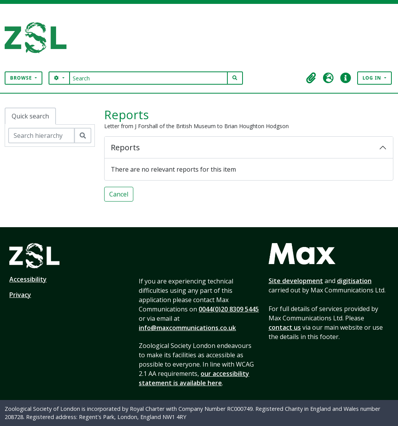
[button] (311, 78)
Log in (373, 78)
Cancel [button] (118, 194)
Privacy (20, 294)
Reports (125, 147)
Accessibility (28, 279)
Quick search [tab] (30, 116)
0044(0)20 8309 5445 (229, 309)
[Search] (149, 78)
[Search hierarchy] (41, 135)
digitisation (354, 280)
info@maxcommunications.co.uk (187, 327)
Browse (21, 78)
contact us (285, 327)
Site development (296, 280)
